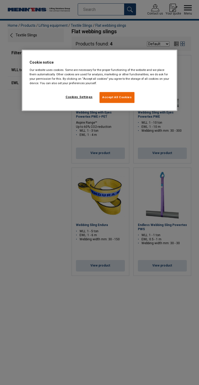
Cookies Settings (79, 97)
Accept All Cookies (117, 97)
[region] (99, 80)
